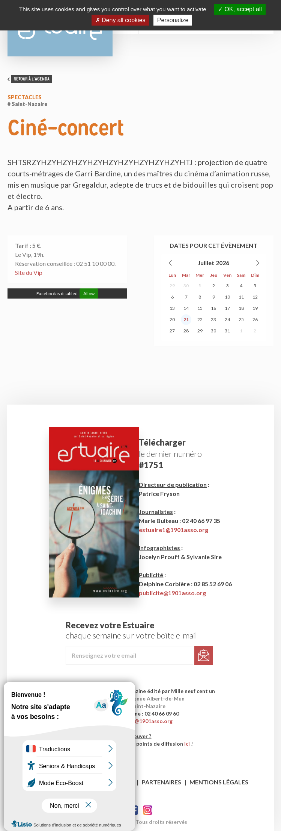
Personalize (173, 20)
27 (172, 331)
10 (227, 297)
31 (227, 331)
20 (172, 319)
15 (200, 308)
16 (213, 308)
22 (200, 319)
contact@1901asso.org (143, 721)
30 (186, 285)
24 (227, 319)
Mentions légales (218, 782)
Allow (89, 293)
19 (255, 308)
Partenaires (161, 782)
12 (255, 297)
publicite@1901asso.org (172, 592)
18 (241, 308)
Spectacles (25, 97)
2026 (222, 262)
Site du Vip (28, 272)
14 (186, 308)
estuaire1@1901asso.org (173, 529)
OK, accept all (240, 9)
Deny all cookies (120, 20)
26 (255, 319)
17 (227, 308)
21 (186, 319)
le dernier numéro (170, 453)
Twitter (147, 810)
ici (187, 743)
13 (172, 308)
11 (241, 297)
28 (186, 331)
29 (172, 285)
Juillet (206, 262)
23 (213, 319)
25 (241, 319)
